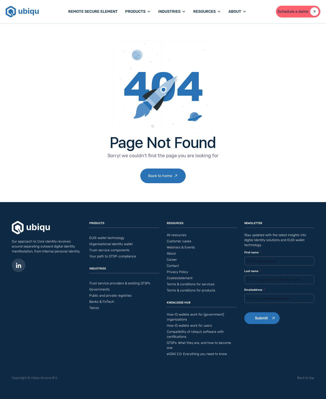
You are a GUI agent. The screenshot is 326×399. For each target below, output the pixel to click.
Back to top (305, 378)
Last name (252, 271)
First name (252, 253)
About (237, 11)
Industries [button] (172, 11)
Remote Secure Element (93, 11)
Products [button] (138, 11)
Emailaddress (254, 290)
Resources (207, 11)
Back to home (160, 175)
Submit (261, 318)
